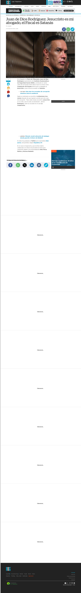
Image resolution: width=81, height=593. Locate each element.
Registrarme (18, 1)
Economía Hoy (18, 6)
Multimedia (25, 576)
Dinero (37, 6)
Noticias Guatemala (12, 15)
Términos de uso (72, 578)
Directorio (73, 579)
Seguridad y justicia (33, 15)
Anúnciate (73, 572)
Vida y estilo (56, 6)
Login (13, 1)
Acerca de (73, 574)
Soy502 (11, 6)
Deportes (43, 6)
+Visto (63, 101)
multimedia (70, 6)
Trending (63, 6)
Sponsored (31, 576)
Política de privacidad (71, 576)
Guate (32, 6)
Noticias (26, 6)
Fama (49, 6)
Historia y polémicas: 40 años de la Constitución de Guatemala (63, 162)
